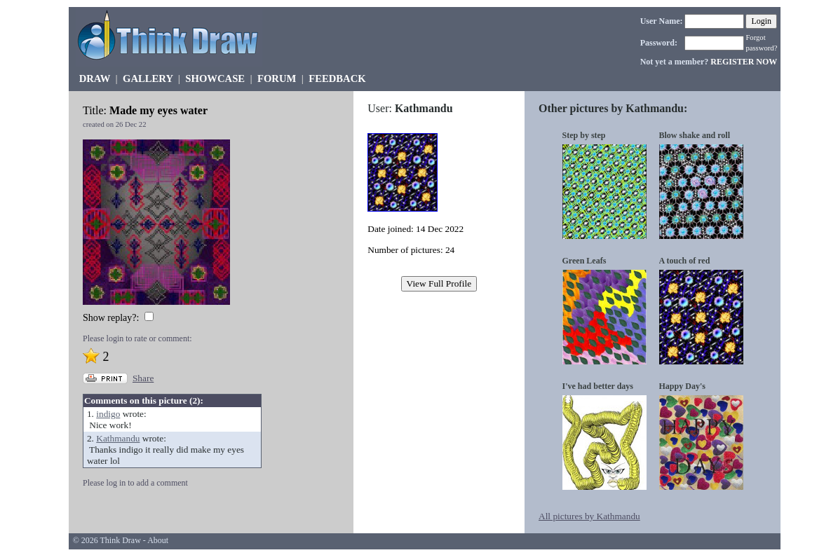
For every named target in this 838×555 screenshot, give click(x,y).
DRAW (95, 78)
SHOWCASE (215, 78)
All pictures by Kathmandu (589, 516)
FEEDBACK (337, 78)
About (157, 540)
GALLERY (148, 78)
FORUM (276, 78)
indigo (108, 414)
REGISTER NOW (743, 62)
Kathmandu (118, 438)
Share (143, 378)
